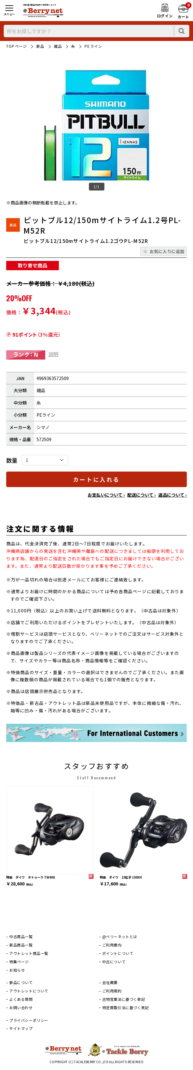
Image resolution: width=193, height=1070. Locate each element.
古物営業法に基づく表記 (123, 999)
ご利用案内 (112, 944)
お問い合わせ (21, 1007)
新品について (21, 982)
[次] (183, 830)
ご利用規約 (112, 990)
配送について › (141, 495)
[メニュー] (9, 10)
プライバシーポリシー (28, 1020)
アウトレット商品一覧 (28, 953)
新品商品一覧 (21, 944)
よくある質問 (21, 999)
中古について (114, 961)
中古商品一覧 (21, 936)
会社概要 (110, 982)
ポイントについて (118, 953)
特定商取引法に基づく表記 (125, 1007)
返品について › (172, 495)
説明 (53, 354)
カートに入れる (96, 479)
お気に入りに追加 (167, 251)
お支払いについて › (106, 495)
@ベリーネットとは (119, 936)
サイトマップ (21, 1028)
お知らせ (17, 970)
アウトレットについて (28, 990)
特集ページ (19, 961)
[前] (9, 830)
